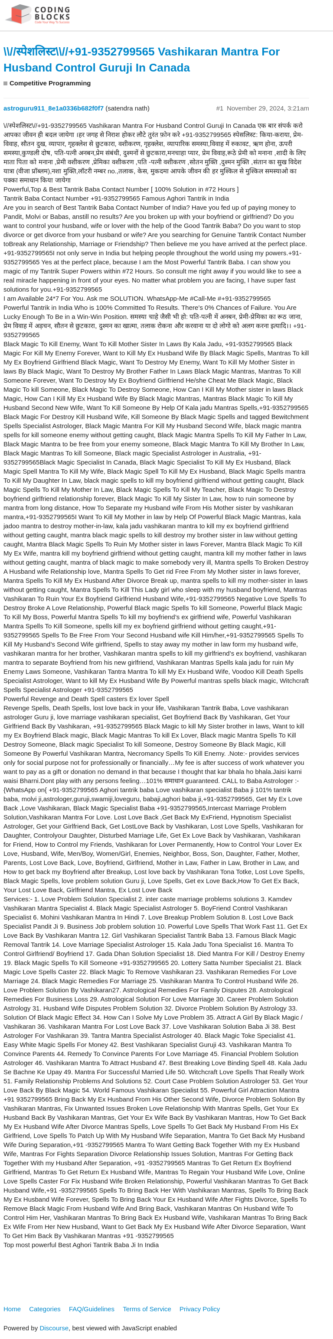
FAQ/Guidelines (91, 1309)
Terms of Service (147, 1309)
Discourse (54, 1328)
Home (12, 1309)
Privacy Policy (200, 1309)
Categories (45, 1309)
